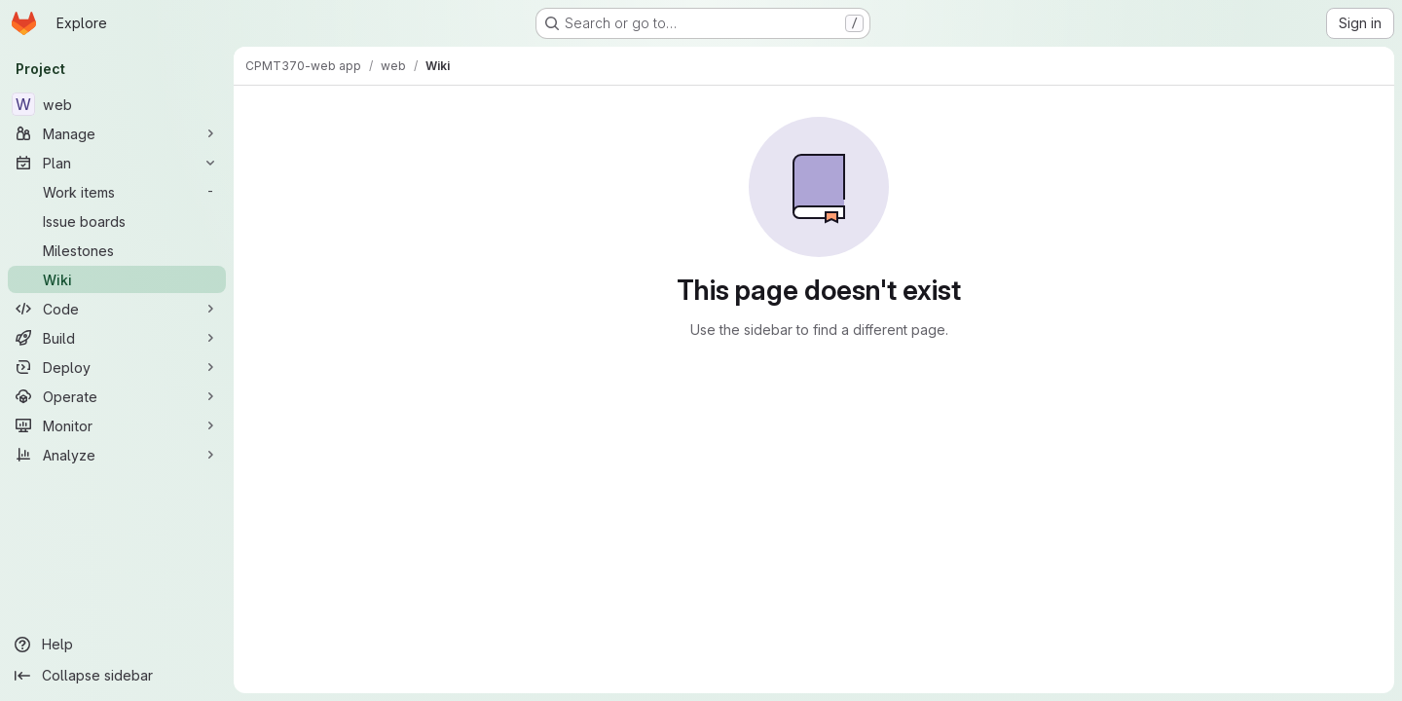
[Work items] (117, 191)
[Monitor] (117, 425)
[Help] (117, 644)
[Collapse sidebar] (117, 675)
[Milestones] (117, 250)
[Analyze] (117, 454)
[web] (117, 104)
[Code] (117, 308)
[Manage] (117, 133)
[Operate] (117, 396)
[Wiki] (117, 279)
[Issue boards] (117, 221)
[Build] (117, 337)
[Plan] (117, 162)
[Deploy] (117, 367)
